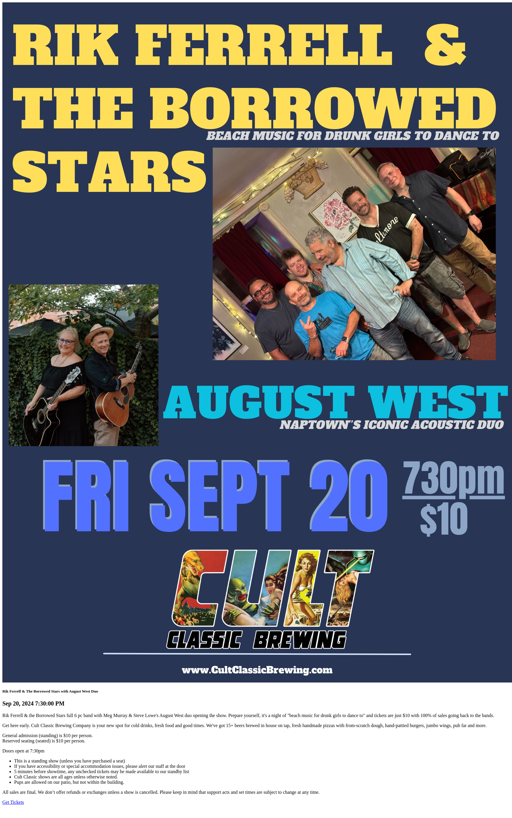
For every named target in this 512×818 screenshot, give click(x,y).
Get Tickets (13, 802)
